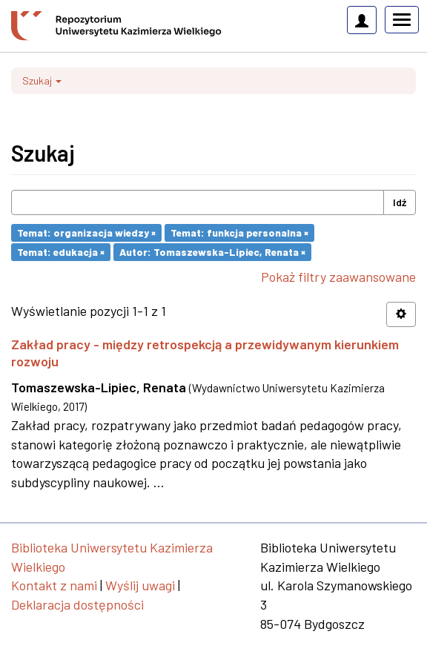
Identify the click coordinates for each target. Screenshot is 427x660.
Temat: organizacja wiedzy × (86, 232)
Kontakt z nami (54, 585)
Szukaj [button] (42, 80)
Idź (399, 202)
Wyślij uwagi (140, 585)
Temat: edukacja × (61, 251)
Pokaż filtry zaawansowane (338, 276)
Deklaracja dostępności (77, 604)
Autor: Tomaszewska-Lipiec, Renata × (212, 251)
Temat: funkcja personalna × (239, 232)
